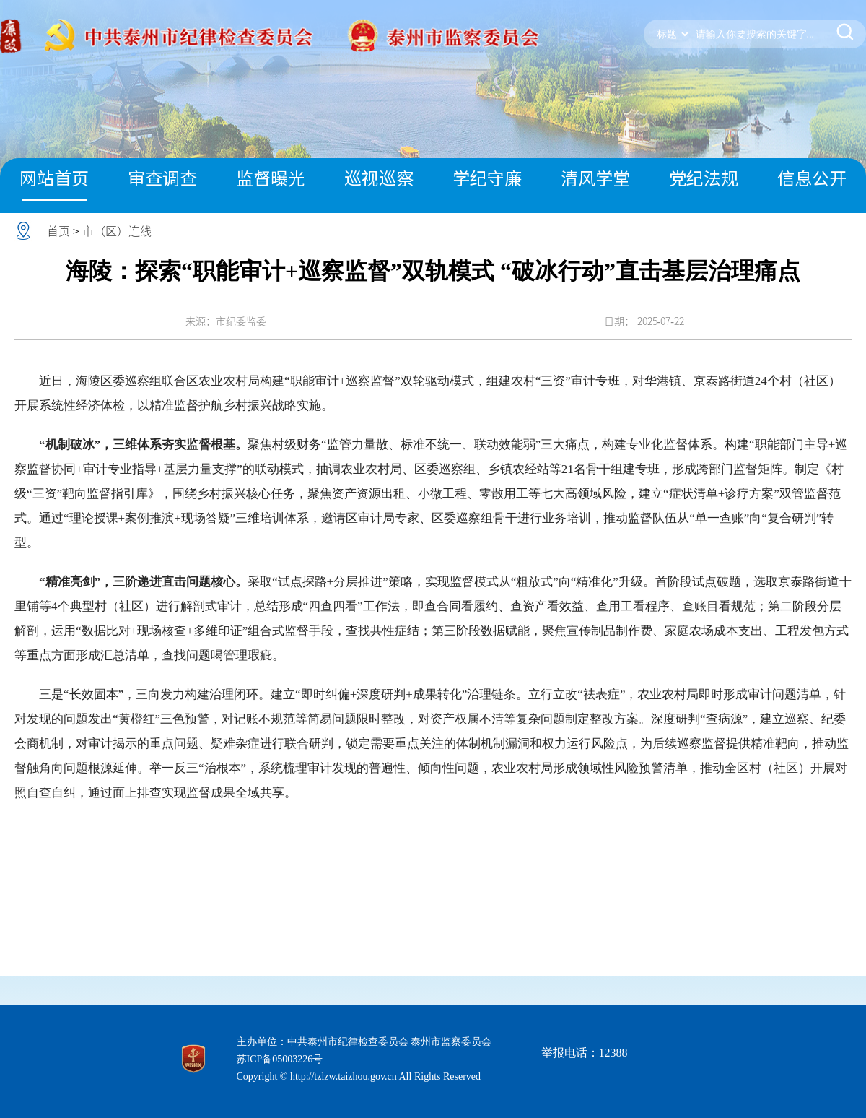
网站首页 (54, 178)
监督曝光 (270, 178)
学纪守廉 (487, 178)
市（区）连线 (117, 231)
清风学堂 (595, 178)
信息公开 (812, 178)
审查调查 (162, 178)
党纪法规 (703, 178)
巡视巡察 (379, 178)
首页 (58, 231)
